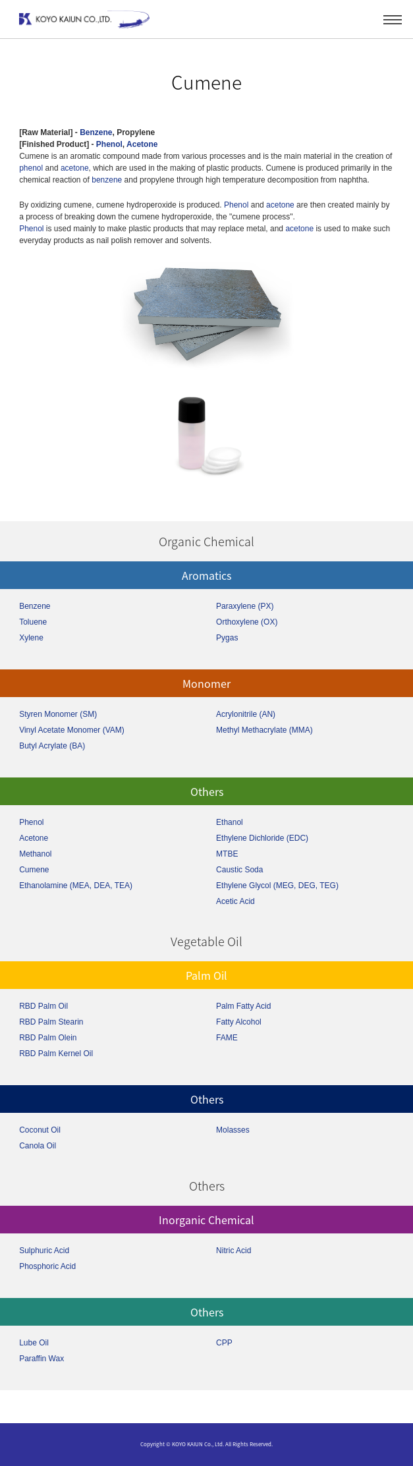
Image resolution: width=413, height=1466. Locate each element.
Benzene (96, 132)
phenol (31, 168)
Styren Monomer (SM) (58, 714)
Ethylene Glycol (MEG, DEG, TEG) (277, 885)
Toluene (33, 622)
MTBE (227, 854)
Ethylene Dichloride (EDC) (262, 838)
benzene (107, 179)
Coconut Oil (40, 1130)
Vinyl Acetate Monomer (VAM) (71, 730)
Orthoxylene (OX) (246, 622)
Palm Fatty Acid (243, 1006)
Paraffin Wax (41, 1358)
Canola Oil (37, 1145)
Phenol (109, 144)
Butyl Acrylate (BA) (52, 745)
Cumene (34, 869)
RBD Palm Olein (47, 1037)
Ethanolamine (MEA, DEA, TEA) (75, 885)
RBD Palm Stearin (51, 1022)
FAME (227, 1037)
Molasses (233, 1130)
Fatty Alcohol (239, 1022)
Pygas (227, 637)
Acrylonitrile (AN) (245, 714)
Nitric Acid (233, 1250)
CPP (224, 1342)
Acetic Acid (235, 901)
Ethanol (229, 822)
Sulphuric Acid (44, 1250)
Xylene (31, 637)
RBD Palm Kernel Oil (56, 1053)
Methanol (35, 854)
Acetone (141, 144)
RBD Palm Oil (43, 1006)
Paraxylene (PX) (244, 606)
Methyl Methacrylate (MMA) (264, 730)
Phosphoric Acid (47, 1266)
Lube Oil (34, 1342)
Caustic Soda (239, 869)
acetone (75, 168)
